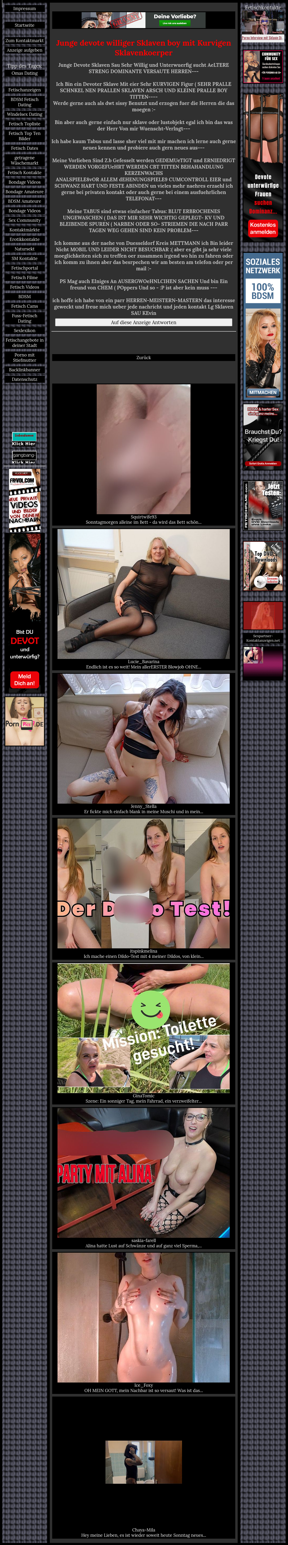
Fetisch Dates (24, 148)
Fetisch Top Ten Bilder (25, 136)
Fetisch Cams (24, 306)
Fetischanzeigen (24, 90)
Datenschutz (24, 379)
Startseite (24, 25)
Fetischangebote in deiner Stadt (25, 342)
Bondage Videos (24, 182)
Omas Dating (25, 73)
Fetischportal (24, 268)
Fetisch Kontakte (25, 172)
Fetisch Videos (24, 287)
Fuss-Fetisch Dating (24, 318)
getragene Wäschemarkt (24, 160)
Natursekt (25, 249)
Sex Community (24, 220)
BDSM (25, 296)
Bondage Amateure (25, 191)
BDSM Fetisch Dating (24, 102)
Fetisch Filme (24, 277)
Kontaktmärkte (25, 229)
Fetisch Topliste (25, 123)
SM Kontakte (25, 258)
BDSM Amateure (24, 201)
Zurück (143, 357)
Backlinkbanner (24, 369)
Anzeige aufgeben (24, 50)
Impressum (24, 8)
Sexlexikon (24, 330)
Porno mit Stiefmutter (24, 357)
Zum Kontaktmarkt (25, 40)
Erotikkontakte (24, 239)
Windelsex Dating (24, 114)
